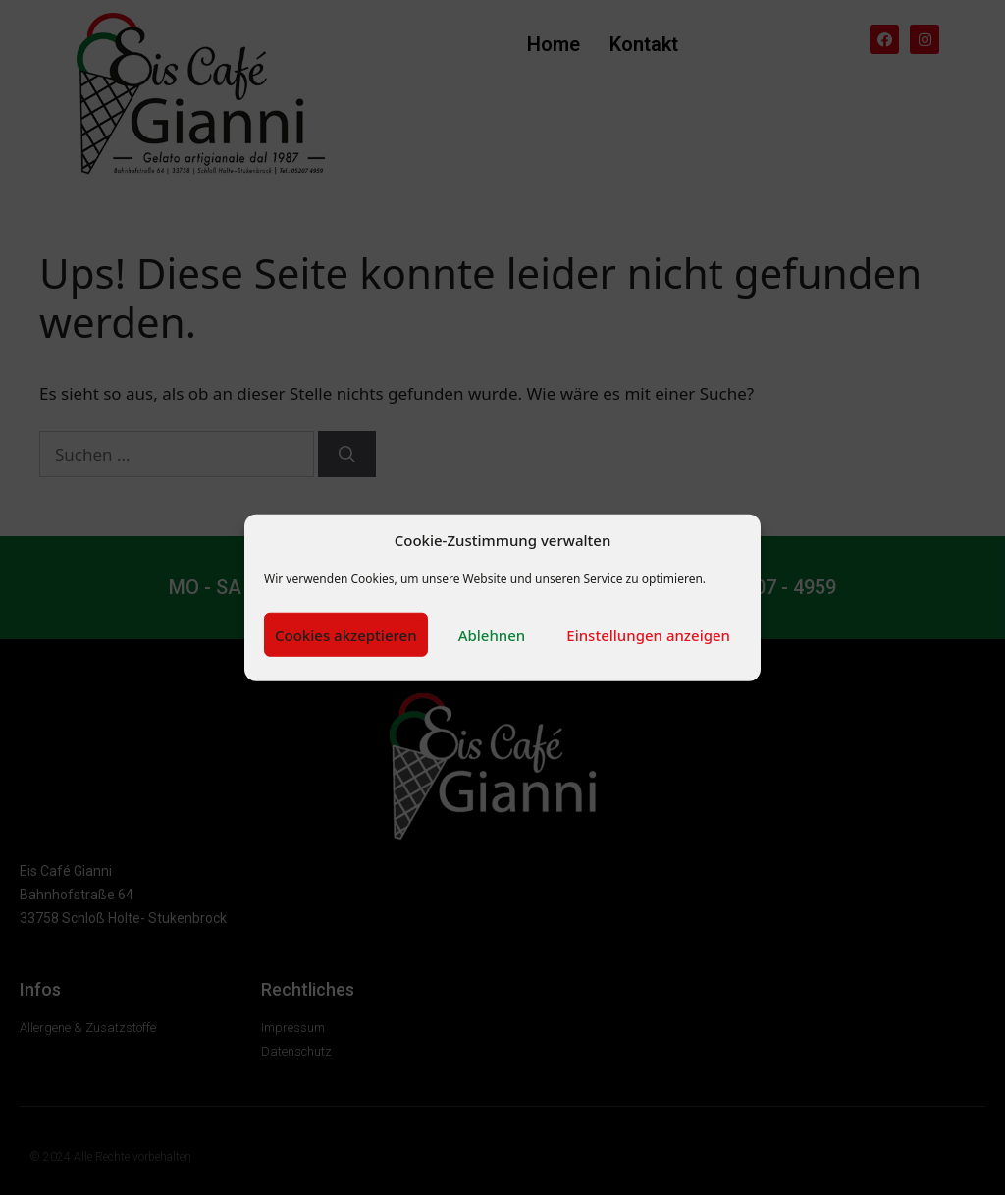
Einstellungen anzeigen (648, 634)
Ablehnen (492, 634)
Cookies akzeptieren (346, 634)
